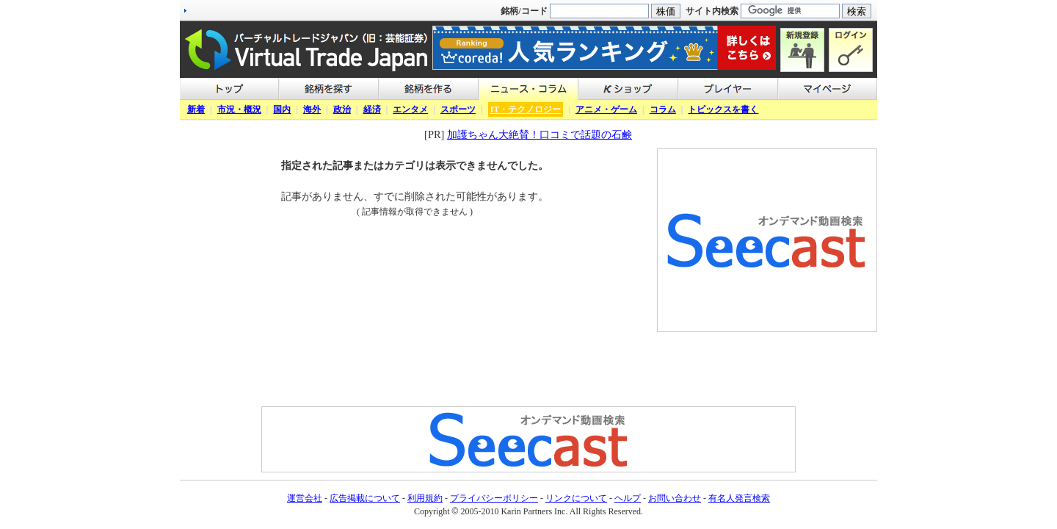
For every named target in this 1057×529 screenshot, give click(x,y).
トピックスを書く (723, 109)
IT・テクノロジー (526, 109)
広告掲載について (365, 498)
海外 (312, 109)
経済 (372, 109)
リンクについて (576, 498)
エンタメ (410, 109)
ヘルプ (627, 498)
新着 (196, 109)
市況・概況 (239, 109)
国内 (282, 109)
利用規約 (425, 498)
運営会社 (304, 498)
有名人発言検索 (739, 498)
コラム (663, 109)
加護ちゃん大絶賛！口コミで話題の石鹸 (539, 134)
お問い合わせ (674, 498)
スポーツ (458, 109)
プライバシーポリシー (494, 498)
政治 (342, 109)
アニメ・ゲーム (606, 109)
